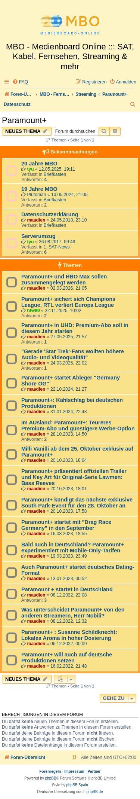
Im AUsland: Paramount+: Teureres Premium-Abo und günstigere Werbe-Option (78, 425)
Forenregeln (50, 771)
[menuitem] (20, 82)
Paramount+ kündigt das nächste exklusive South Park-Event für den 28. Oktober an (77, 503)
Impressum (74, 771)
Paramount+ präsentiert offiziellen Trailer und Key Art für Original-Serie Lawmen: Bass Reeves (74, 477)
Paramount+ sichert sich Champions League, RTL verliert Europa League (68, 302)
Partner (93, 771)
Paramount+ (24, 120)
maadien (36, 220)
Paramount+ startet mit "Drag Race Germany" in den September (66, 525)
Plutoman (36, 194)
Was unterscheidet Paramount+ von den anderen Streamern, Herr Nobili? (73, 613)
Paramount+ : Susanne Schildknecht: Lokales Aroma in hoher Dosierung (69, 635)
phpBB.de (95, 792)
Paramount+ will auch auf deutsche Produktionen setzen (66, 658)
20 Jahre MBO (39, 164)
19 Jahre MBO (39, 189)
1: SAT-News (57, 247)
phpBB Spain (77, 785)
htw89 (33, 310)
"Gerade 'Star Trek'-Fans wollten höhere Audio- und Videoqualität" (72, 354)
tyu (30, 169)
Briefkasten (55, 174)
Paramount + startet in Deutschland (67, 589)
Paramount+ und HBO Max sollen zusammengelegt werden (64, 280)
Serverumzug (38, 236)
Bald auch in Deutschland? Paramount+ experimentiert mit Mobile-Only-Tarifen (72, 547)
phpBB (50, 778)
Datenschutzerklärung (49, 214)
